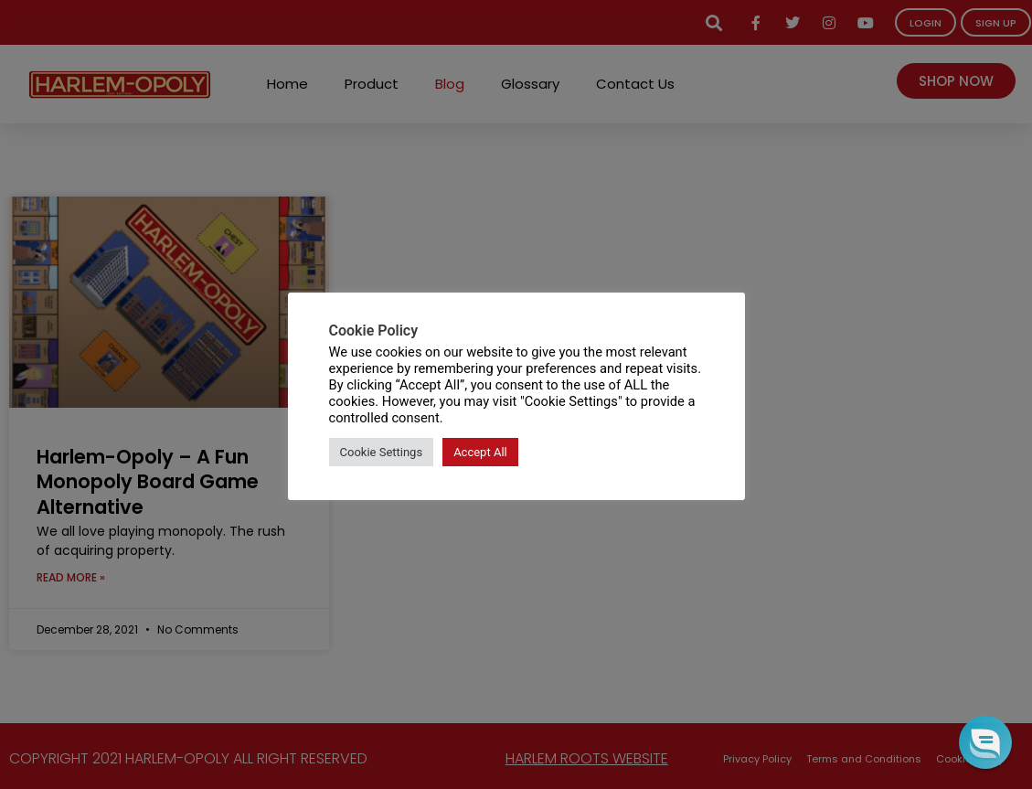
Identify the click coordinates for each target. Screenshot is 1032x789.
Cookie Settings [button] (381, 452)
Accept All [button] (480, 452)
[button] (985, 742)
